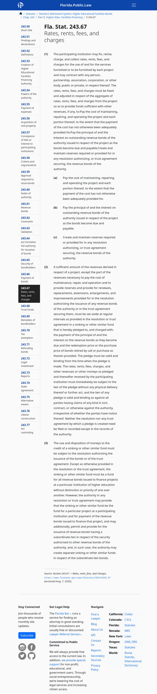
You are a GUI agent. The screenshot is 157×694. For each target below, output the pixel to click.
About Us (97, 629)
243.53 (27, 72)
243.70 (27, 333)
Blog (94, 624)
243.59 (28, 177)
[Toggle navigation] (134, 5)
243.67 (28, 293)
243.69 (28, 319)
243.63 (26, 229)
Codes (129, 614)
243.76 (28, 414)
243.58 (28, 161)
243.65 (28, 263)
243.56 (29, 122)
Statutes (30, 13)
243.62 (27, 219)
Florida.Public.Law (75, 5)
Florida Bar (62, 613)
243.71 (27, 348)
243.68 (27, 307)
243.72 (27, 362)
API (93, 635)
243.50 (26, 28)
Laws (128, 636)
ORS (134, 642)
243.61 (26, 207)
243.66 (27, 277)
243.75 (27, 400)
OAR (127, 642)
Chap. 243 (28, 17)
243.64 (28, 245)
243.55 (27, 107)
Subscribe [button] (27, 635)
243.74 (27, 386)
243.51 (28, 40)
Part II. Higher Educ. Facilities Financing (60, 17)
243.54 (29, 93)
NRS (127, 631)
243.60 (26, 193)
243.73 (25, 374)
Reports (96, 650)
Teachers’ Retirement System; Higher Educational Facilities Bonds (75, 13)
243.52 (27, 52)
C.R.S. (128, 620)
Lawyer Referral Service (65, 634)
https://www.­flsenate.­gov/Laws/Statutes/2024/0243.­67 (77, 578)
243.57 (28, 141)
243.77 (27, 428)
